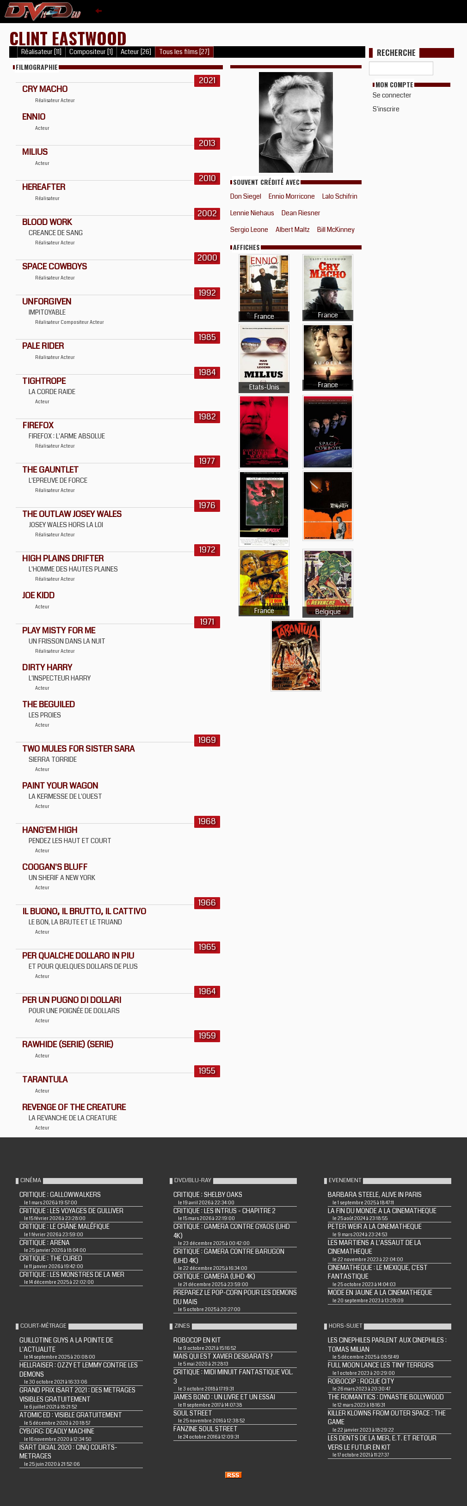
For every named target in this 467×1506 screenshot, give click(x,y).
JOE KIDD (38, 595)
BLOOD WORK (47, 222)
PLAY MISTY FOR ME (58, 631)
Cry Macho (45, 89)
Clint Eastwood (68, 37)
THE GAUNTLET (50, 470)
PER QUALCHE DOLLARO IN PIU (78, 956)
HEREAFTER (43, 187)
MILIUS (35, 152)
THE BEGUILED (48, 704)
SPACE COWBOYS (54, 267)
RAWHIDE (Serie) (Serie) (67, 1044)
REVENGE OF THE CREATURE (74, 1107)
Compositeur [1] (91, 52)
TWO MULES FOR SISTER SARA (78, 749)
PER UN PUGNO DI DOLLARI (71, 1000)
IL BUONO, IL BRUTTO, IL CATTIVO (84, 911)
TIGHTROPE (44, 381)
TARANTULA (45, 1080)
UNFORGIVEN (46, 302)
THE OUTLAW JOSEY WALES (72, 514)
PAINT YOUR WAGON (60, 786)
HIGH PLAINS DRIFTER (63, 559)
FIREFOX (38, 425)
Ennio (33, 117)
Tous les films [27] (184, 52)
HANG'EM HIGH (49, 830)
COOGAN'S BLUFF (54, 867)
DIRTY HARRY (47, 668)
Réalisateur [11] (41, 52)
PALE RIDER (43, 346)
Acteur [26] (136, 52)
